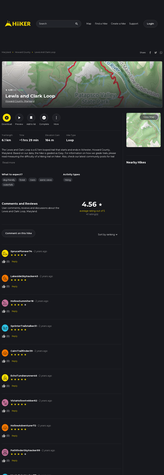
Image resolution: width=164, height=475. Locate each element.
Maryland (6, 52)
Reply (14, 261)
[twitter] (155, 52)
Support (133, 23)
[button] (8, 162)
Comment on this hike (18, 233)
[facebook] (149, 52)
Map (88, 23)
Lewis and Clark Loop (45, 52)
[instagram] (160, 52)
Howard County (22, 52)
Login (150, 23)
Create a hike (118, 23)
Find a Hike (101, 23)
